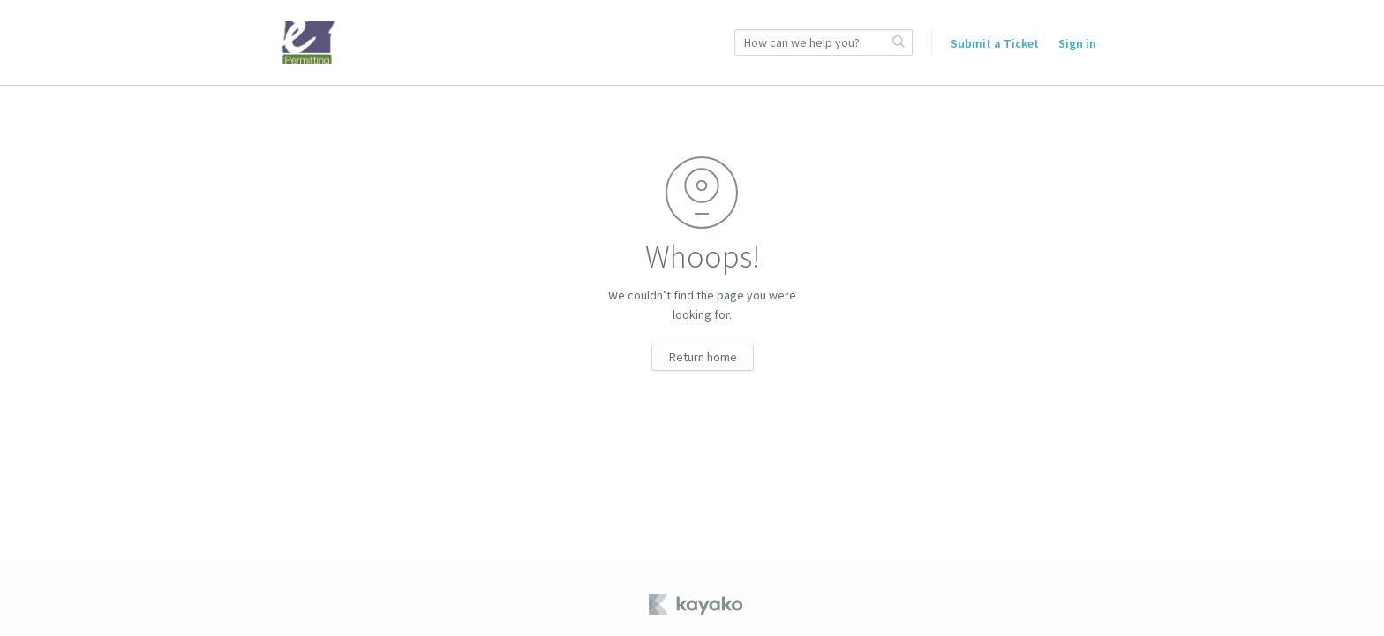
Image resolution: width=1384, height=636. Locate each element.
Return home (703, 357)
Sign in (1077, 43)
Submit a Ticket (995, 43)
